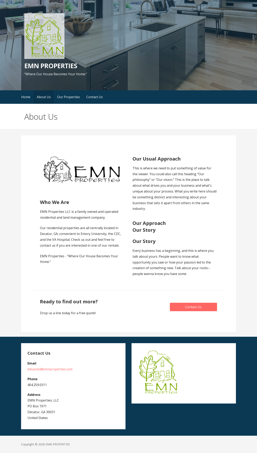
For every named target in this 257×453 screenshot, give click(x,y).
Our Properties (68, 97)
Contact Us (94, 97)
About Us (44, 97)
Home (25, 97)
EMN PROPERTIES (50, 65)
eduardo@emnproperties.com (50, 369)
